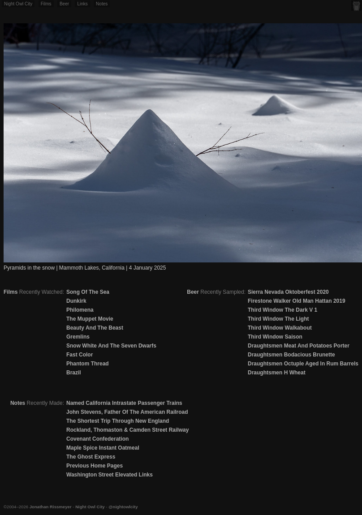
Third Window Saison (275, 337)
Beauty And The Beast (94, 328)
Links (82, 3)
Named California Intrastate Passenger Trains (124, 403)
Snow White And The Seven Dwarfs (111, 346)
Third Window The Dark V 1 (282, 310)
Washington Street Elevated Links (109, 475)
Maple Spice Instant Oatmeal (102, 448)
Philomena (80, 310)
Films (46, 3)
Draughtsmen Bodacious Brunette (291, 355)
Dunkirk (76, 301)
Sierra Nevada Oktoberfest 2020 (288, 292)
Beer (64, 3)
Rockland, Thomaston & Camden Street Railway (127, 430)
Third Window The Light (278, 319)
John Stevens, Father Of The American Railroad (127, 412)
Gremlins (78, 337)
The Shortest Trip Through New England (117, 421)
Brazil (73, 372)
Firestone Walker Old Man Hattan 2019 (296, 301)
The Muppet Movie (89, 319)
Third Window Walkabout (280, 328)
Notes (102, 3)
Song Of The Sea (87, 292)
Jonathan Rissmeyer (51, 506)
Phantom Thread (87, 363)
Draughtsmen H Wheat (277, 372)
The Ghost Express (90, 457)
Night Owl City (18, 3)
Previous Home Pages (94, 466)
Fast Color (79, 355)
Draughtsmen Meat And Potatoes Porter (298, 346)
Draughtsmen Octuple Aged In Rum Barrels (303, 363)
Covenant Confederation (97, 439)
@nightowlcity (123, 506)
